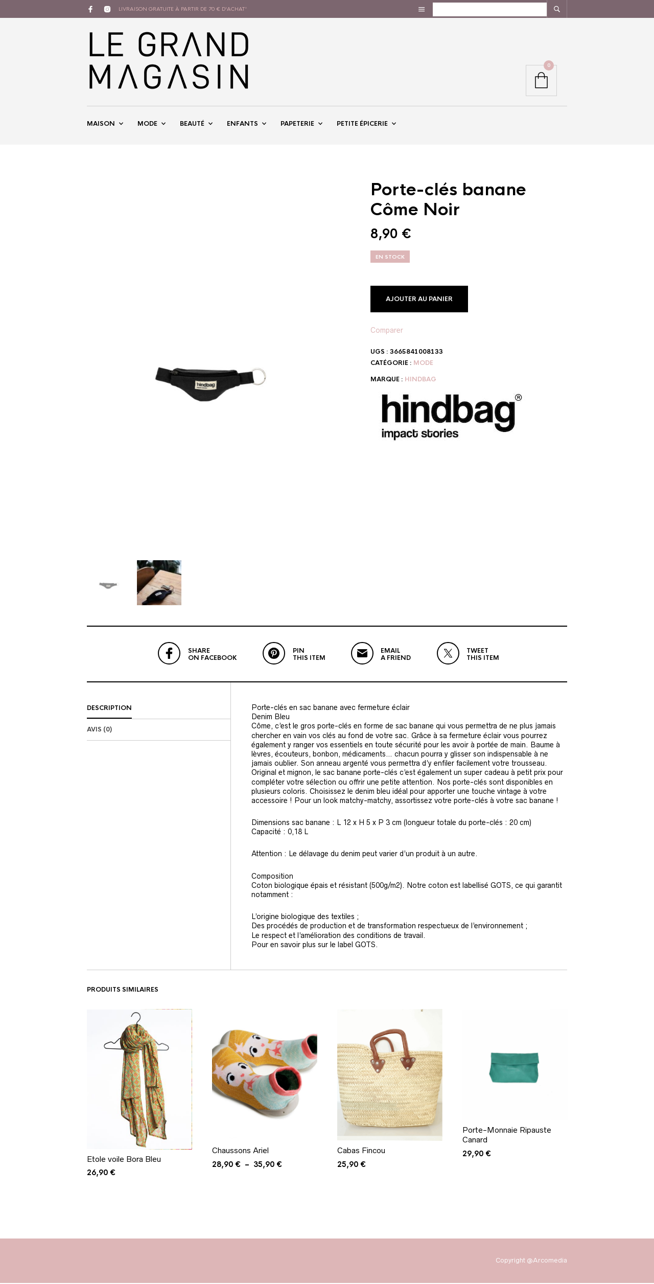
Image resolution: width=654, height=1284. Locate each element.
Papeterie (297, 124)
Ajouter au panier (419, 300)
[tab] (158, 710)
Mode (147, 124)
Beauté (192, 124)
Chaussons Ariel (240, 1152)
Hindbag (420, 381)
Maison (101, 124)
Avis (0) (99, 731)
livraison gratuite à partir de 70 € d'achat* (183, 9)
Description (109, 709)
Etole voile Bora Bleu (124, 1160)
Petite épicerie (362, 124)
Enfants (242, 124)
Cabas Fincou (361, 1152)
